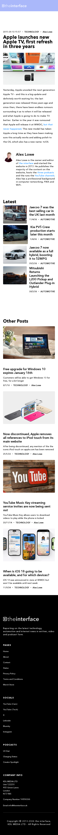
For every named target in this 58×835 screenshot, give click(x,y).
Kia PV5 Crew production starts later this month (42, 230)
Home (6, 651)
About (6, 657)
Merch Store (8, 684)
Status (6, 668)
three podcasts (45, 172)
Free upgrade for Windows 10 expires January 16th (24, 371)
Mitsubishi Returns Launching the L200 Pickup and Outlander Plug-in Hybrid (42, 277)
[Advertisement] (29, 20)
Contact (6, 662)
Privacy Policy (9, 673)
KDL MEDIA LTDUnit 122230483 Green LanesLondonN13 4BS (11, 787)
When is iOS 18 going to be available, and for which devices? (26, 573)
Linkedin (7, 720)
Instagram (7, 731)
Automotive (48, 219)
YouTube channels (44, 175)
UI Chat (6, 751)
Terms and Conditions (13, 679)
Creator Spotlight (11, 762)
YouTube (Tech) (10, 709)
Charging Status (10, 756)
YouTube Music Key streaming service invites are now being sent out (26, 506)
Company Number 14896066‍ (16, 799)
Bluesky (6, 726)
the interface (26, 163)
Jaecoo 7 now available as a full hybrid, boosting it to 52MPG (41, 253)
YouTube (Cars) (10, 704)
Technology (31, 32)
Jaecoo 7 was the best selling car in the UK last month (42, 210)
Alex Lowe (47, 32)
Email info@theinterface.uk (15, 805)
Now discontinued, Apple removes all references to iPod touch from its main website (28, 437)
